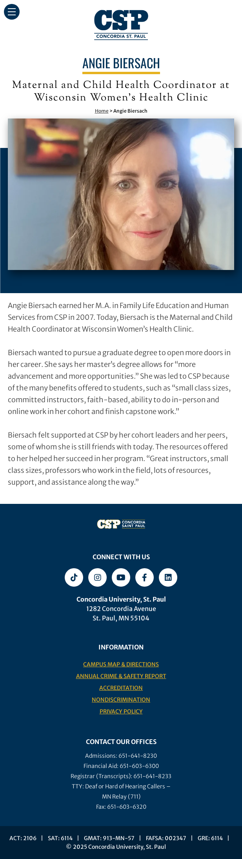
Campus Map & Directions (121, 664)
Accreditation (121, 687)
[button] (12, 12)
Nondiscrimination (121, 699)
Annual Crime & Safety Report (121, 676)
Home (102, 111)
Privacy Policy (121, 711)
